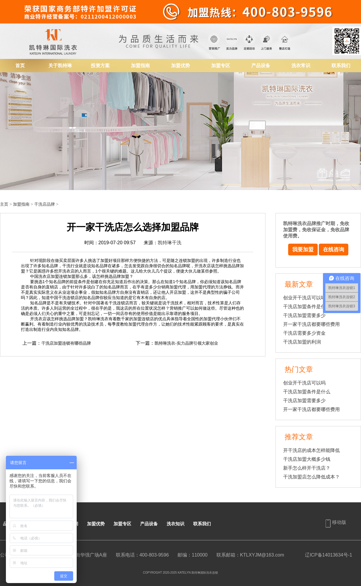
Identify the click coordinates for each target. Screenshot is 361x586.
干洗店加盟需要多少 (304, 315)
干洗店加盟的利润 (302, 341)
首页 (20, 65)
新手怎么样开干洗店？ (306, 468)
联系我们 (341, 65)
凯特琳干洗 (169, 242)
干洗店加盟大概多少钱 (306, 459)
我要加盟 (303, 249)
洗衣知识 (175, 523)
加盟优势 (180, 65)
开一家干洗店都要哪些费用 (311, 324)
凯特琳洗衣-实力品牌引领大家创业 (186, 343)
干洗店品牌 (44, 204)
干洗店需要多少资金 (304, 333)
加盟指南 (140, 65)
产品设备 (260, 65)
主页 (4, 204)
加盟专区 (220, 65)
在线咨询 (333, 249)
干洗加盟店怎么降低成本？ (311, 476)
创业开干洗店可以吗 (304, 297)
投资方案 (100, 65)
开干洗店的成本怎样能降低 (311, 450)
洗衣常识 (300, 65)
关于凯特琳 (60, 65)
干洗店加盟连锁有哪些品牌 (66, 343)
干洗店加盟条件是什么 (306, 306)
